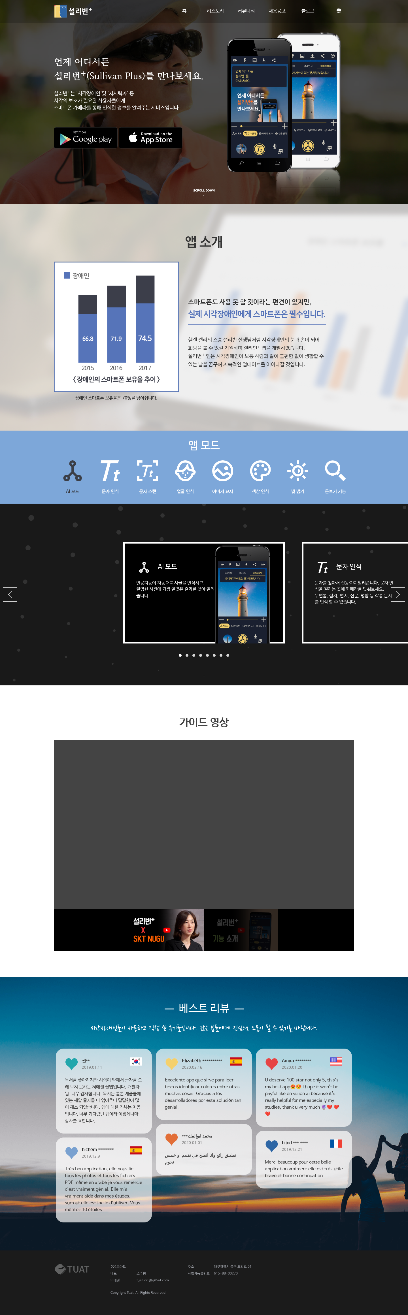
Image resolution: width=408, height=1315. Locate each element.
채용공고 (277, 11)
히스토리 (215, 11)
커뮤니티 (246, 11)
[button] (10, 594)
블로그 (307, 11)
